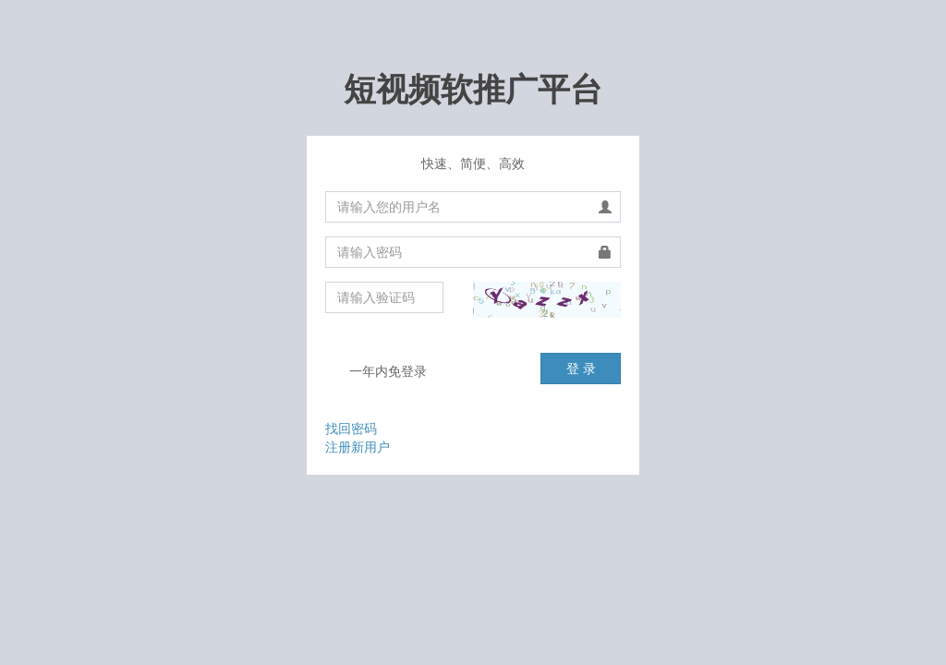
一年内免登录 (376, 372)
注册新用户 (357, 447)
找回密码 (351, 428)
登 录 (581, 368)
